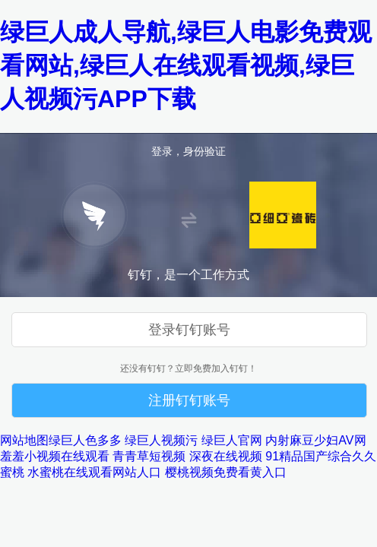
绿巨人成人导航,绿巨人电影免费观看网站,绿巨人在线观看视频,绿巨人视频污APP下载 (186, 65)
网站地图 (24, 440)
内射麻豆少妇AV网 (315, 440)
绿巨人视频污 (161, 440)
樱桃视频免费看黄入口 (226, 472)
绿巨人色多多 (85, 440)
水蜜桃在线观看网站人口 (94, 472)
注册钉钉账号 (189, 400)
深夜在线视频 (225, 456)
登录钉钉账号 (189, 329)
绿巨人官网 (231, 440)
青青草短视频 (148, 456)
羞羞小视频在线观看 (54, 456)
